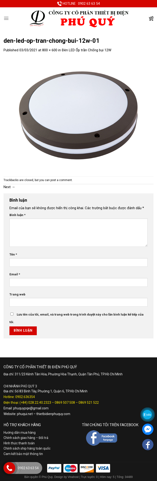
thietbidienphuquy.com (53, 414)
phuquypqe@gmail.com (31, 408)
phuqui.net (25, 414)
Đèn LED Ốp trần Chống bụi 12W (86, 50)
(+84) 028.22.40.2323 (35, 402)
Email (14, 274)
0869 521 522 (88, 402)
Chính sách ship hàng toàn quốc (27, 448)
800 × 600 (49, 50)
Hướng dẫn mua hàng (20, 432)
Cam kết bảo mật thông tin (23, 454)
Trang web (17, 294)
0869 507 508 (65, 402)
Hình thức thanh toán (19, 443)
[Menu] (6, 18)
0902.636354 (25, 397)
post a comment (61, 180)
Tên (13, 254)
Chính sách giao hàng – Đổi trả (26, 438)
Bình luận (17, 215)
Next (9, 187)
